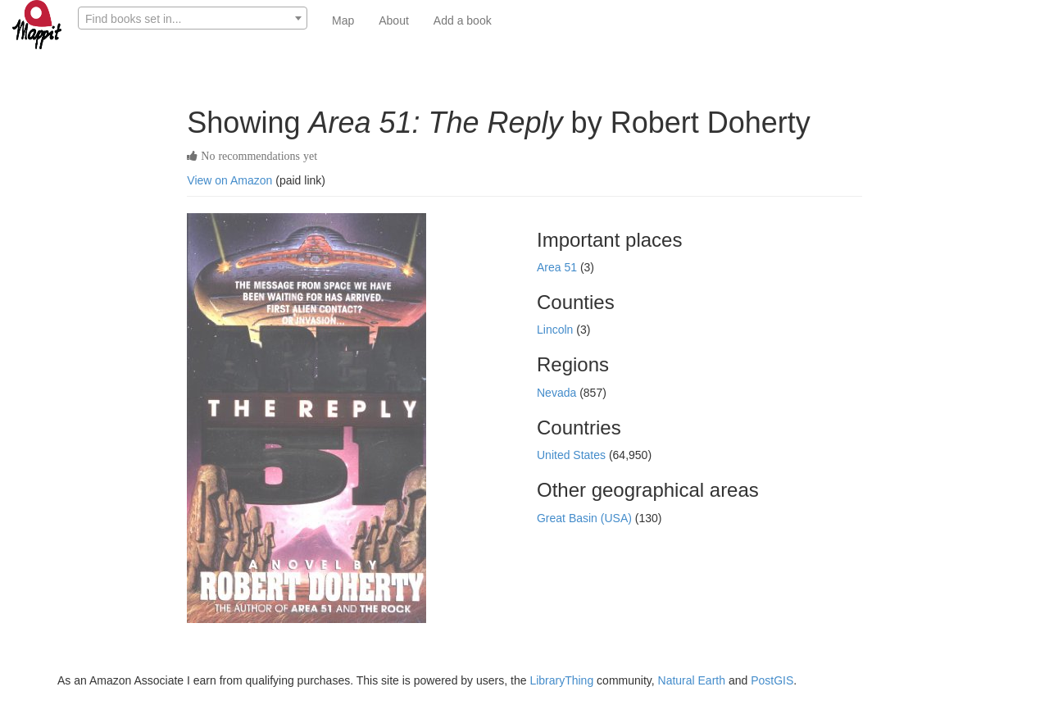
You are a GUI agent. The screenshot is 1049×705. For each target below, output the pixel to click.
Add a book (463, 20)
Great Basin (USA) (586, 518)
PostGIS (772, 680)
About (394, 20)
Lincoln (556, 329)
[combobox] (192, 18)
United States (573, 455)
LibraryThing (561, 680)
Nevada (558, 392)
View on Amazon (229, 180)
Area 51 (558, 267)
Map (343, 20)
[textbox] (193, 18)
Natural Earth (691, 680)
